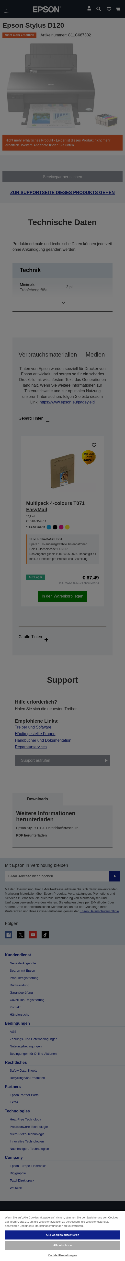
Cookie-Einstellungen (62, 1255)
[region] (62, 1235)
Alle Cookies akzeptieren (62, 1234)
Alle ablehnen (62, 1245)
